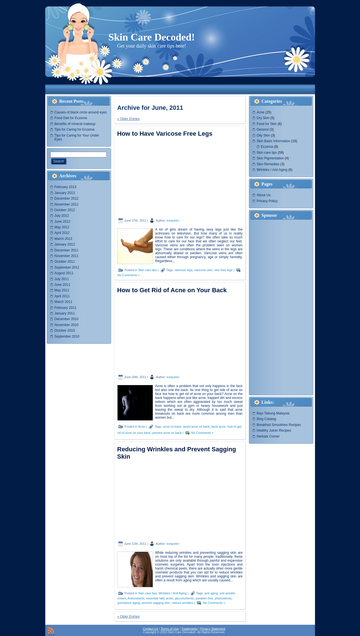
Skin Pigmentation (270, 158)
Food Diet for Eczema (71, 118)
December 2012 (66, 198)
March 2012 (63, 239)
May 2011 (62, 290)
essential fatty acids (159, 598)
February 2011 (65, 308)
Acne (141, 426)
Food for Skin (267, 124)
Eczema (267, 147)
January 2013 (65, 193)
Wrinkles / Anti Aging (173, 593)
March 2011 (63, 302)
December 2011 (66, 250)
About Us (264, 195)
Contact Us (150, 628)
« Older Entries (128, 119)
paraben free (204, 598)
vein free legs (223, 270)
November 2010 (66, 325)
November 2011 (66, 256)
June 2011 (62, 285)
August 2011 (64, 273)
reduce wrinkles (182, 602)
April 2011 (62, 296)
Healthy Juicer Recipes (274, 430)
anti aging (211, 593)
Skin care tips (147, 270)
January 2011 (65, 313)
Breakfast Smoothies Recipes (279, 425)
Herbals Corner (268, 436)
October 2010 (65, 330)
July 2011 (62, 279)
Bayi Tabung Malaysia (273, 413)
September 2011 (67, 267)
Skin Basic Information (273, 141)
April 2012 (62, 233)
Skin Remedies (268, 164)
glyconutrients (184, 598)
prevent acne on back (167, 432)
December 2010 (66, 319)
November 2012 (66, 204)
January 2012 (65, 244)
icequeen (172, 220)
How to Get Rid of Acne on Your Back (172, 290)
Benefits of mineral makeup (75, 124)
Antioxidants (136, 598)
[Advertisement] (153, 89)
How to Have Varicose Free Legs (165, 133)
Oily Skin (263, 135)
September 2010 (67, 336)
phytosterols (223, 598)
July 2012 (62, 216)
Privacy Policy (267, 201)
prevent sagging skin (156, 602)
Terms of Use (170, 628)
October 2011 (65, 262)
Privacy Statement (212, 628)
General (263, 129)
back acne (219, 426)
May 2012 (62, 227)
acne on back (172, 426)
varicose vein (203, 270)
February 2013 (65, 187)
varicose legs (184, 270)
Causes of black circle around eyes (81, 112)
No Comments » (129, 275)
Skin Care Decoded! (151, 37)
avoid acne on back (196, 426)
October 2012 (65, 210)
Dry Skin (263, 118)
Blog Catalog (266, 419)
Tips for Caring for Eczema (74, 129)
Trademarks (189, 628)
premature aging (129, 602)
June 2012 (62, 222)
